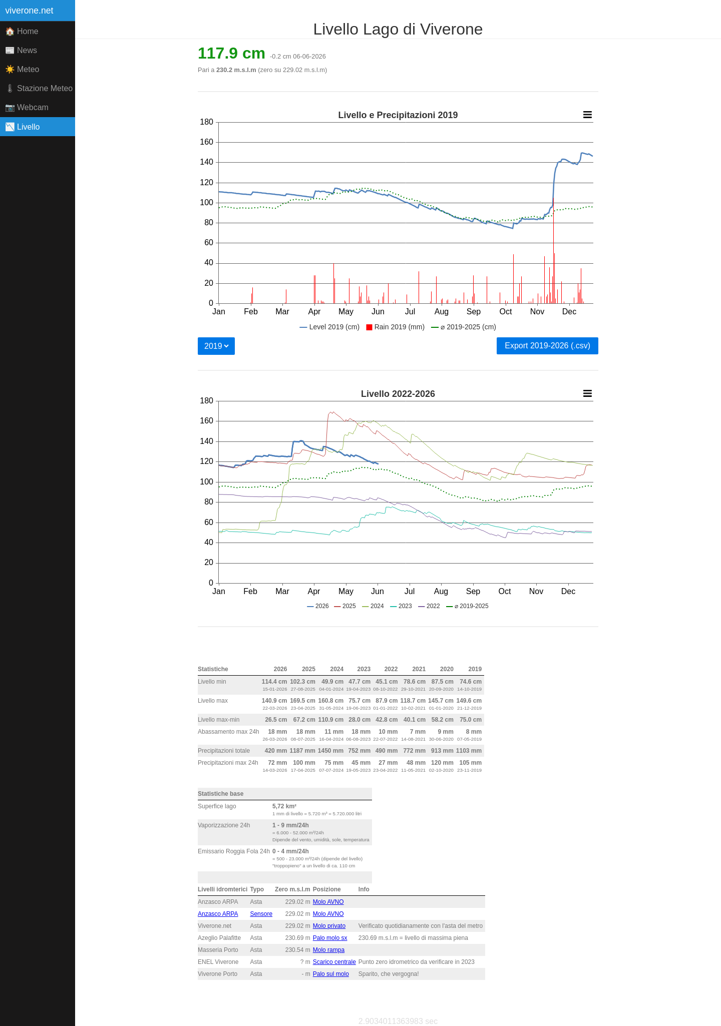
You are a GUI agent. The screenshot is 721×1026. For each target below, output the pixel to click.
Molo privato (329, 925)
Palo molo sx (330, 937)
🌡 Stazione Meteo (39, 88)
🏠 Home (22, 31)
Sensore (261, 913)
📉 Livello (22, 127)
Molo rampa (328, 949)
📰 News (21, 50)
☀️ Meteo (22, 69)
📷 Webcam (27, 107)
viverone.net (30, 11)
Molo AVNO (328, 901)
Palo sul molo (331, 973)
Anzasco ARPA (218, 913)
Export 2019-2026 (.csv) (547, 345)
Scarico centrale (334, 961)
